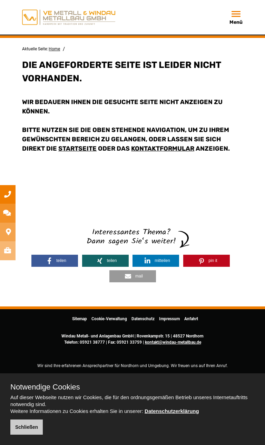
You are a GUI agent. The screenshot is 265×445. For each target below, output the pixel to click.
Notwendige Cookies (45, 387)
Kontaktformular (162, 148)
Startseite (77, 148)
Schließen (26, 427)
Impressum (169, 318)
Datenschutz (143, 318)
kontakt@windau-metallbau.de (173, 342)
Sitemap (79, 318)
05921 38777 (92, 342)
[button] (54, 261)
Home (54, 49)
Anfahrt (191, 318)
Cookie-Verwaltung (109, 318)
